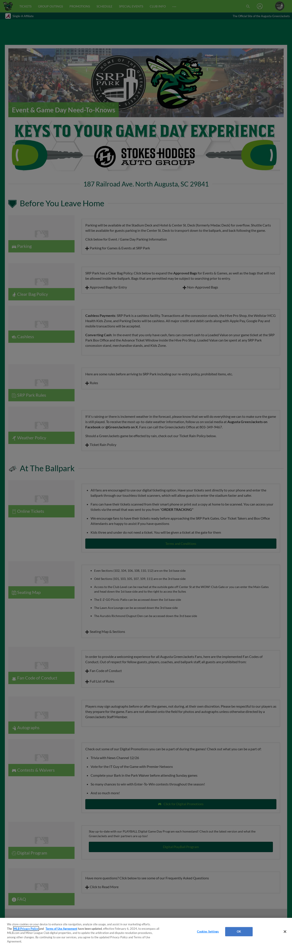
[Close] (285, 932)
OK (239, 931)
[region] (146, 932)
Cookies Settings (208, 931)
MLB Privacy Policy (26, 928)
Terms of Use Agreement (61, 928)
